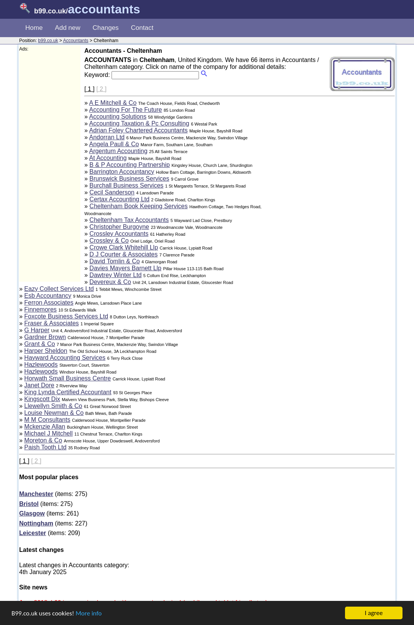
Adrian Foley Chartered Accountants (138, 130)
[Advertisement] (49, 167)
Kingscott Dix (42, 399)
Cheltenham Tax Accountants (129, 220)
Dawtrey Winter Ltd (115, 275)
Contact (142, 27)
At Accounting (108, 158)
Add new (67, 27)
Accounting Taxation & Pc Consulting (139, 123)
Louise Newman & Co (54, 413)
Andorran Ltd (107, 137)
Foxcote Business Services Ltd (66, 316)
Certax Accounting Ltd (119, 199)
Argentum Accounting (118, 151)
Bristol (29, 504)
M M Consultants (47, 419)
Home (34, 27)
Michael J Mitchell (48, 433)
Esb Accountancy (47, 295)
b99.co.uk (48, 40)
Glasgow (32, 513)
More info (89, 613)
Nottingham (36, 523)
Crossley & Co (108, 240)
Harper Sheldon (45, 351)
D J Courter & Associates (123, 254)
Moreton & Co (43, 440)
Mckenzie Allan (44, 426)
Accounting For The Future (125, 109)
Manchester (36, 494)
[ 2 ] (101, 89)
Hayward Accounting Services (64, 357)
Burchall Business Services (126, 185)
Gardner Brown (45, 337)
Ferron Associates (48, 302)
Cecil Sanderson (111, 192)
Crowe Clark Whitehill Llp (123, 247)
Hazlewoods (41, 364)
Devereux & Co (110, 282)
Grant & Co (39, 344)
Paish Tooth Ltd (45, 447)
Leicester (32, 533)
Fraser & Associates (51, 323)
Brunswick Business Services (129, 178)
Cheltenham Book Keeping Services (138, 206)
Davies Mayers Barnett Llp (125, 268)
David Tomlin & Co (114, 261)
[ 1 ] (89, 89)
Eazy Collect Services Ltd (59, 289)
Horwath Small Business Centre (67, 378)
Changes (106, 27)
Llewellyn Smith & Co (53, 406)
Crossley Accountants (118, 233)
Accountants (75, 40)
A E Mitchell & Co (112, 103)
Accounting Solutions (117, 116)
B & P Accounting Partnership (129, 165)
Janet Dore (39, 385)
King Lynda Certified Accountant (67, 392)
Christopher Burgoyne (119, 227)
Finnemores (40, 309)
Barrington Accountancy (121, 171)
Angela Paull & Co (114, 144)
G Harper (36, 330)
